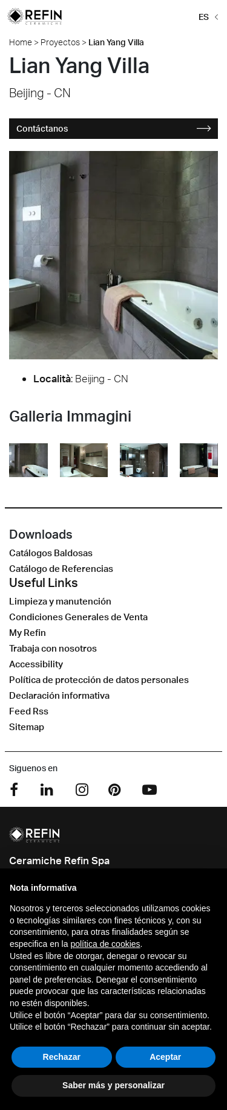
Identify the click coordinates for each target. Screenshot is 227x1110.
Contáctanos (113, 128)
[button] (206, 16)
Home (20, 42)
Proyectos (60, 42)
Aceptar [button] (165, 1057)
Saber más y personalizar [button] (113, 1085)
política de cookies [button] (105, 944)
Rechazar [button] (62, 1057)
